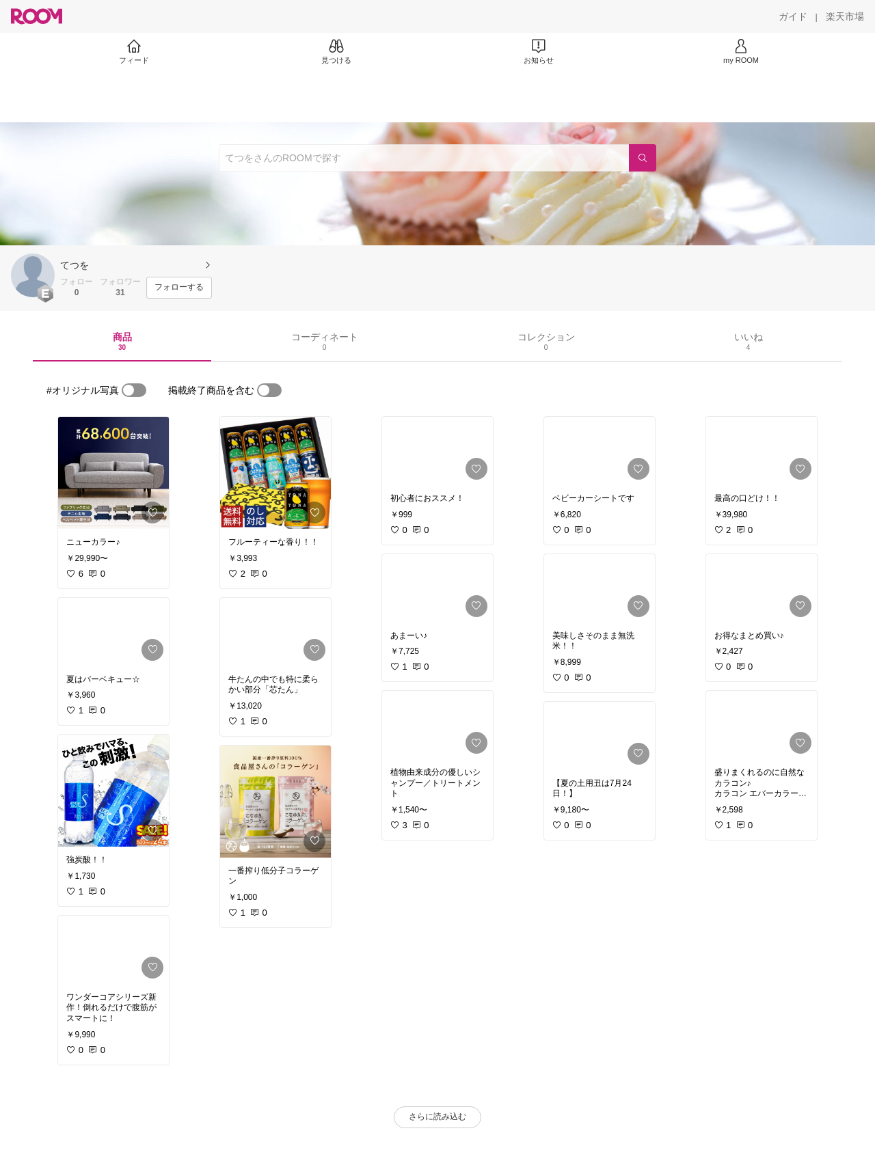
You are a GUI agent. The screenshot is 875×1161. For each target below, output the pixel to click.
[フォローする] (179, 288)
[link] (113, 473)
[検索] (642, 158)
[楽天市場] (845, 16)
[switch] (134, 390)
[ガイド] (793, 16)
